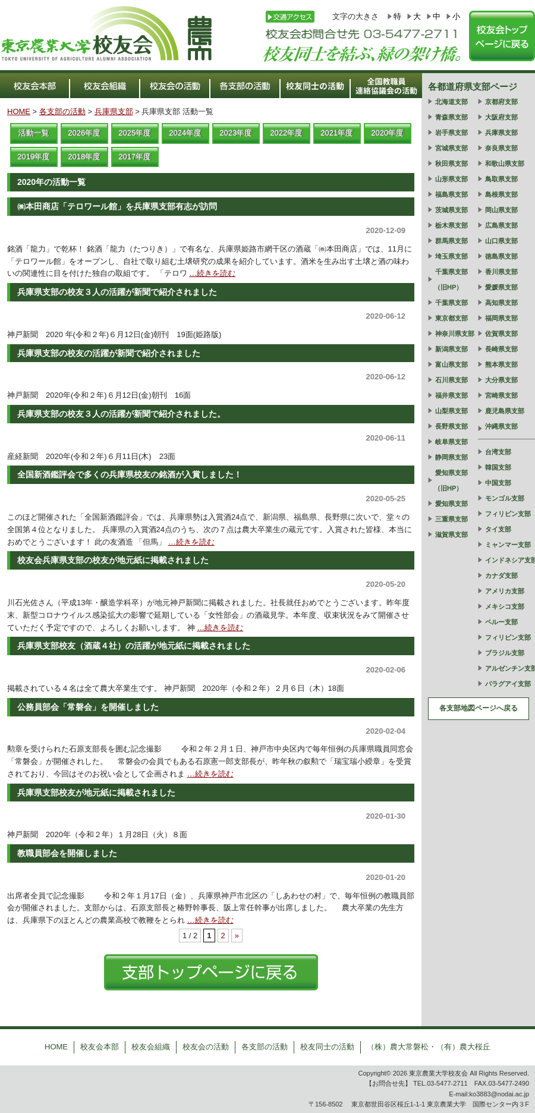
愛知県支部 (451, 503)
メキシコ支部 (504, 606)
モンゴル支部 (504, 498)
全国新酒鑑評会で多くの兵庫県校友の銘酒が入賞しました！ (129, 474)
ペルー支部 (501, 621)
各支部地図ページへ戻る (478, 708)
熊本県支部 (501, 364)
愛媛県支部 (501, 287)
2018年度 (84, 156)
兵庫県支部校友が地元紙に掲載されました (96, 792)
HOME (18, 111)
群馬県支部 (451, 240)
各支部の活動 (62, 111)
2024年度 (185, 132)
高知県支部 (501, 302)
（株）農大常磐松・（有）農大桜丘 (428, 1046)
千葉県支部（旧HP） (451, 279)
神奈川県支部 (454, 333)
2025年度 (135, 132)
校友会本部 (99, 1046)
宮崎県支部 (501, 395)
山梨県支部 (451, 410)
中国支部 (498, 482)
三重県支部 (451, 519)
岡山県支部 (501, 209)
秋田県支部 (451, 163)
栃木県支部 (451, 225)
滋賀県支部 (451, 534)
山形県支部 (451, 179)
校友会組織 (150, 1046)
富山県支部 (451, 364)
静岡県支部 (451, 457)
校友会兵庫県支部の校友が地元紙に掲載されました (113, 560)
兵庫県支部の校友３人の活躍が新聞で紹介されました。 (121, 414)
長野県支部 (451, 426)
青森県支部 (451, 117)
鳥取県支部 (501, 179)
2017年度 (135, 156)
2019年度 (34, 156)
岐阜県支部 (451, 441)
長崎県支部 (501, 349)
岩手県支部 (451, 132)
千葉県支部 (451, 302)
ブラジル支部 (504, 652)
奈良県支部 (501, 148)
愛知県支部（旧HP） (451, 480)
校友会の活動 (205, 1046)
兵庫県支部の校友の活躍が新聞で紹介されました (108, 353)
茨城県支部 (451, 209)
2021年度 (337, 132)
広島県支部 (501, 225)
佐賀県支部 (501, 333)
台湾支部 (498, 451)
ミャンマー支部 (508, 544)
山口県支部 (501, 240)
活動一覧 (33, 132)
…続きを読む (212, 273)
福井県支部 (451, 395)
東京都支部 (451, 318)
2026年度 (84, 132)
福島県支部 (451, 194)
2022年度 (286, 132)
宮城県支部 (451, 148)
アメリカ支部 (504, 591)
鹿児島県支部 (504, 410)
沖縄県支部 (501, 426)
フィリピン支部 (508, 513)
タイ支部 (498, 529)
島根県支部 (501, 194)
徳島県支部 (501, 256)
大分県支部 (501, 379)
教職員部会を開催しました (67, 853)
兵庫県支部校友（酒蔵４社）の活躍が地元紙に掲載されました (133, 645)
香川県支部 (501, 271)
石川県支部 (451, 379)
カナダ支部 (501, 575)
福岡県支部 (501, 318)
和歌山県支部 (504, 163)
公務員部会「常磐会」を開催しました (88, 707)
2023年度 (236, 132)
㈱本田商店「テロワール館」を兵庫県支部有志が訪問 (117, 206)
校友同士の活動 (327, 1046)
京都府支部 (501, 101)
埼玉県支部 (451, 256)
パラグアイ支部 (508, 683)
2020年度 (388, 132)
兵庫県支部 (114, 111)
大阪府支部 (501, 117)
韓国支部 (498, 467)
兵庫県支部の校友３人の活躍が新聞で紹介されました (117, 292)
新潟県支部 (451, 349)
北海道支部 (451, 101)
